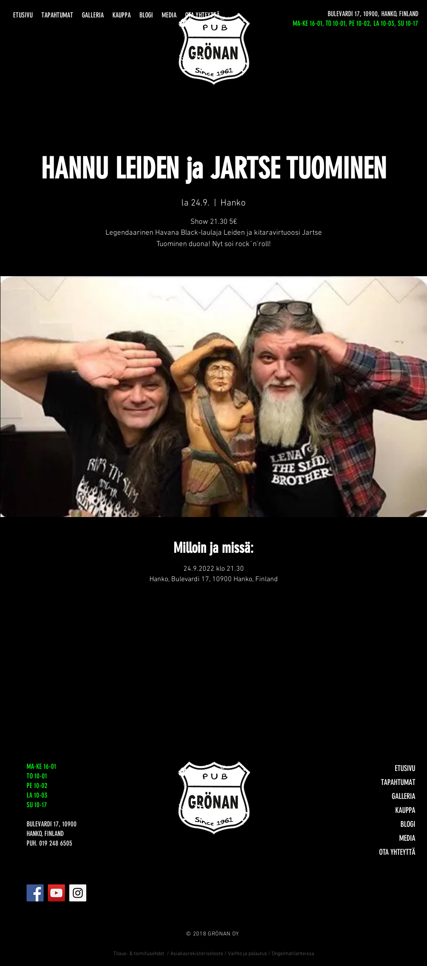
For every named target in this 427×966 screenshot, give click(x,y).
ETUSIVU (405, 768)
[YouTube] (56, 892)
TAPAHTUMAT (398, 782)
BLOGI (407, 824)
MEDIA (407, 838)
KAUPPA (405, 810)
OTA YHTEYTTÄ (397, 852)
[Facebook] (35, 892)
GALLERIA (403, 796)
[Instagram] (77, 892)
